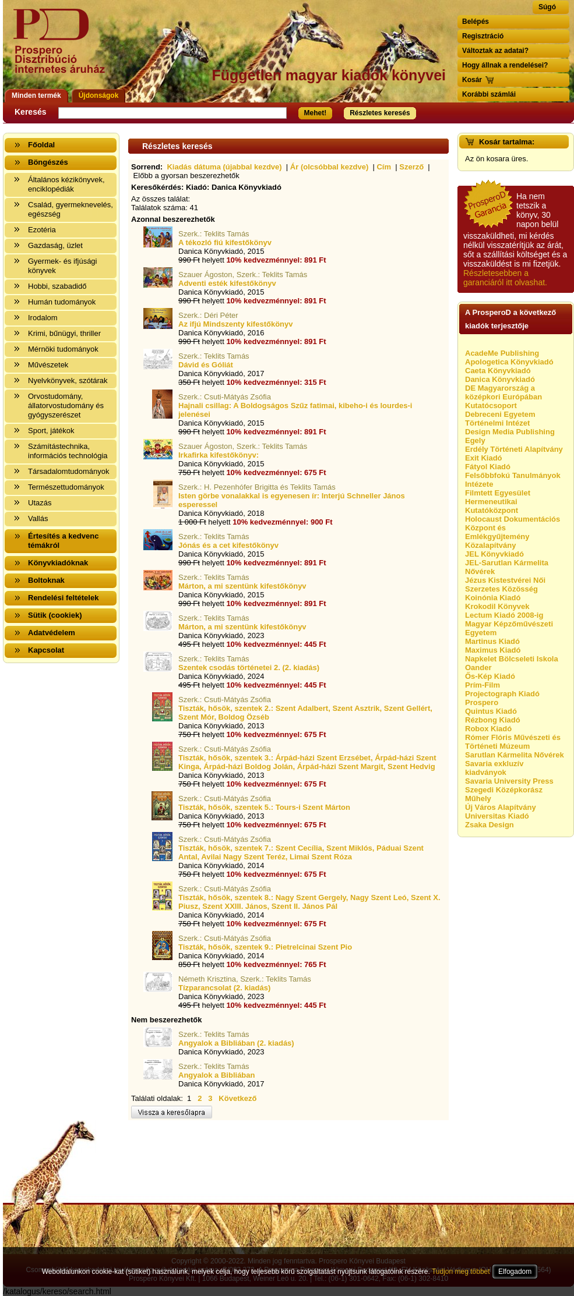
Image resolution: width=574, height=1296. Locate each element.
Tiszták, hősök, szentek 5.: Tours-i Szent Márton (264, 807)
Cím (383, 166)
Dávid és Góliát (205, 364)
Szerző (411, 166)
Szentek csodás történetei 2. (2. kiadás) (248, 667)
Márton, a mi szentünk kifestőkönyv (242, 586)
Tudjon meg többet (461, 1271)
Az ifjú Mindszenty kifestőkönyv (235, 324)
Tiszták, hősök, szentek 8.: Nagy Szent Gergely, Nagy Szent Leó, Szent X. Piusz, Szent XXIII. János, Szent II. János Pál (309, 902)
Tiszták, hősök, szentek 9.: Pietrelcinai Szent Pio (265, 947)
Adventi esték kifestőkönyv (227, 283)
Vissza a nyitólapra (63, 48)
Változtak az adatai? (495, 51)
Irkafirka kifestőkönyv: (218, 455)
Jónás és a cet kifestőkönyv (228, 545)
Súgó (547, 7)
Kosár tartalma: (506, 141)
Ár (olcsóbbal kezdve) (329, 166)
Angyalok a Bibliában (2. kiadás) (236, 1043)
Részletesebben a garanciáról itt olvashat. (505, 277)
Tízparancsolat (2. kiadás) (224, 987)
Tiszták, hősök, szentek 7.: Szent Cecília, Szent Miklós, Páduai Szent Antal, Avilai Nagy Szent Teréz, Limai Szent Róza (301, 852)
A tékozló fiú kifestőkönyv (225, 242)
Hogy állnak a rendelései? (505, 65)
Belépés (475, 21)
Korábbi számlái (489, 94)
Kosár (472, 80)
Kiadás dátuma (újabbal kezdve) (224, 166)
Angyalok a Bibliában (216, 1075)
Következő (237, 1098)
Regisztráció (482, 36)
